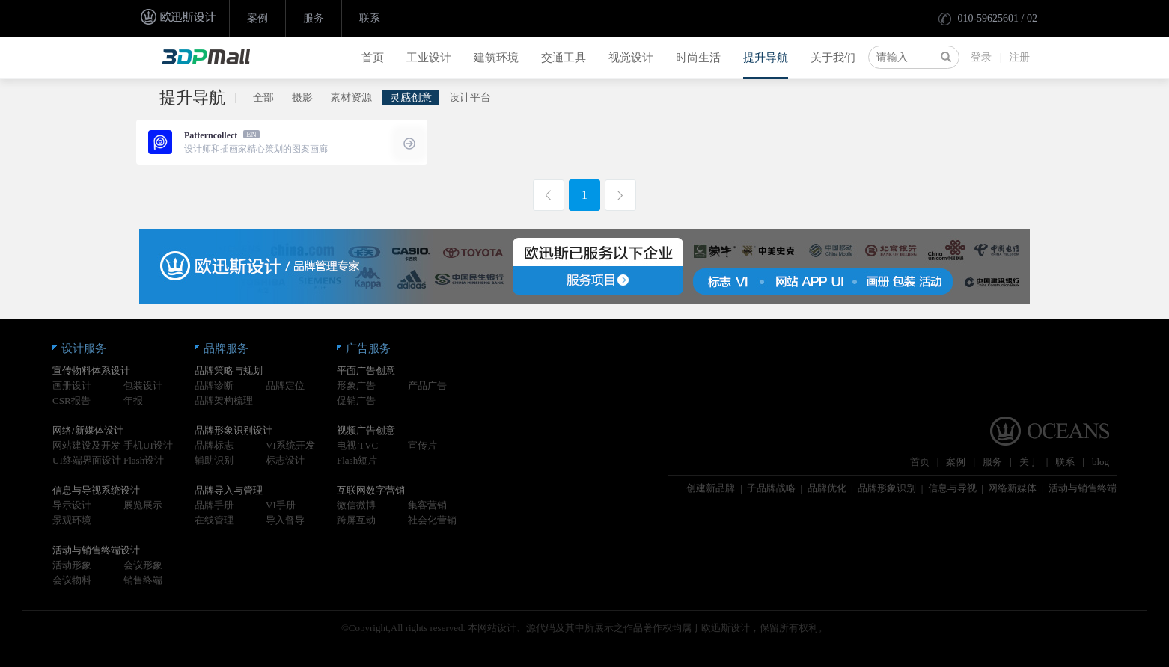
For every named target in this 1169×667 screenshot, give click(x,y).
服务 (313, 18)
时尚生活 (698, 58)
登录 (981, 57)
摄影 (302, 97)
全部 (263, 97)
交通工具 (563, 58)
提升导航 (765, 58)
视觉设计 (630, 58)
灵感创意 (411, 97)
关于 (1029, 461)
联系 (369, 18)
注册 (1019, 57)
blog (1100, 461)
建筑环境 (496, 58)
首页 (372, 58)
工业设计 (428, 58)
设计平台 (470, 97)
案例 (257, 18)
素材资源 (351, 97)
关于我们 (833, 58)
